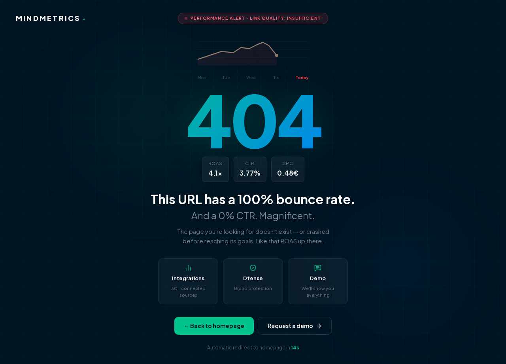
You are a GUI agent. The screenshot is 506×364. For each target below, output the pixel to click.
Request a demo (295, 325)
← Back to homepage (214, 325)
